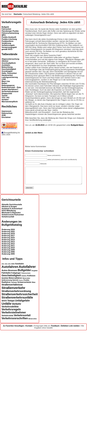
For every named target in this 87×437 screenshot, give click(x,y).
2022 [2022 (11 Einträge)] (6, 369)
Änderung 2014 (8, 345)
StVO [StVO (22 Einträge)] (4, 406)
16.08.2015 (16, 227)
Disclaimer (6, 117)
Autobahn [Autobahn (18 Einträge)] (19, 369)
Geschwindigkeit (9, 69)
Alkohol (5, 61)
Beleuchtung (7, 67)
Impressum (6, 111)
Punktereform (7, 41)
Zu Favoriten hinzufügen (13, 431)
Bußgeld (5, 27)
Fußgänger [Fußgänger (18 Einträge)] (16, 378)
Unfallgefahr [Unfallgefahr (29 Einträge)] (22, 406)
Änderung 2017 (8, 341)
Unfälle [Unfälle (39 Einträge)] (6, 409)
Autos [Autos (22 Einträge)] (5, 376)
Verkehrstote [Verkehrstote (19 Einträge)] (7, 421)
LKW (4, 79)
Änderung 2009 (8, 355)
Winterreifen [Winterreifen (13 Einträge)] (32, 424)
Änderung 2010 (8, 353)
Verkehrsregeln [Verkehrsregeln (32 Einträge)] (11, 414)
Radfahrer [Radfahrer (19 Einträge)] (6, 388)
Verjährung (6, 43)
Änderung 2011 (8, 351)
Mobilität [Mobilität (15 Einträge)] (5, 383)
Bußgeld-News (53, 227)
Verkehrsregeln (8, 45)
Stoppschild (7, 93)
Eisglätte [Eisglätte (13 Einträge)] (35, 376)
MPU (4, 35)
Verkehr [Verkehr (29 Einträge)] (16, 409)
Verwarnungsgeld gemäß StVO (9, 48)
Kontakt (28, 431)
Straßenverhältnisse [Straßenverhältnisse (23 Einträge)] (12, 390)
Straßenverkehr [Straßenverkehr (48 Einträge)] (13, 393)
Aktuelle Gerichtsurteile (12, 310)
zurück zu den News (10, 235)
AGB (4, 115)
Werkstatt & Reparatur (11, 318)
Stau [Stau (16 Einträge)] (33, 388)
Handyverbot (7, 75)
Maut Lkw (6, 81)
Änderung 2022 (8, 337)
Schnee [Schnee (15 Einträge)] (14, 388)
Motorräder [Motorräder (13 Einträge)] (26, 383)
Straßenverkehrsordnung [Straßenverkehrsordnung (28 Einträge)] (16, 396)
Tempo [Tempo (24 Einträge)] (11, 406)
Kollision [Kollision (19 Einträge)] (31, 381)
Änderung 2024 (8, 335)
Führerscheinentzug (10, 33)
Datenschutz (7, 113)
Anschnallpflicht (9, 63)
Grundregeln (7, 71)
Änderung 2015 (8, 343)
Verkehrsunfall (8, 322)
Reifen (4, 83)
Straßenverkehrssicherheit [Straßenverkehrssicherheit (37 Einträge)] (20, 399)
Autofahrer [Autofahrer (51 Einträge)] (27, 372)
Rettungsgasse (8, 85)
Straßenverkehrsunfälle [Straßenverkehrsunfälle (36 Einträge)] (17, 402)
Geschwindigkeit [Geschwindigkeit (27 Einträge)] (11, 381)
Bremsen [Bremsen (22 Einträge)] (12, 376)
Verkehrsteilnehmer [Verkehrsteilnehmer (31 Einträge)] (14, 417)
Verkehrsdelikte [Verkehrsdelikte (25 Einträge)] (10, 412)
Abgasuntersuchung (10, 59)
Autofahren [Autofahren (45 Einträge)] (10, 372)
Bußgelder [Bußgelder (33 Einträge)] (24, 375)
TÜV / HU (5, 98)
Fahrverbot (6, 29)
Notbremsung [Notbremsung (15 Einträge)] (7, 385)
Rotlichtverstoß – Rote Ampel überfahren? (11, 88)
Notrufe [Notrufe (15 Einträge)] (15, 385)
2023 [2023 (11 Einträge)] (9, 369)
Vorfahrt (5, 100)
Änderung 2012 (8, 349)
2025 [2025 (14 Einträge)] (13, 369)
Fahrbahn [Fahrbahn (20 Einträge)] (6, 378)
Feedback (55, 431)
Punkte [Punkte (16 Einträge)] (26, 385)
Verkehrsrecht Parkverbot (13, 320)
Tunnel (4, 95)
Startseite (18, 14)
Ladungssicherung (10, 77)
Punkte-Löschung (9, 39)
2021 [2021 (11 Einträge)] (3, 369)
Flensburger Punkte (10, 31)
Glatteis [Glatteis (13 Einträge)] (24, 381)
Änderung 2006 (8, 357)
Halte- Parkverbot (9, 73)
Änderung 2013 (8, 347)
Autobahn (6, 65)
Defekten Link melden (70, 431)
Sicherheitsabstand (10, 91)
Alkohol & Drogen (9, 312)
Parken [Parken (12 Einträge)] (21, 385)
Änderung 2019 (8, 339)
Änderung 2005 (8, 359)
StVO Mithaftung (9, 316)
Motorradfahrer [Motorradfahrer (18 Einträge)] (15, 383)
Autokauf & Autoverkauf (12, 314)
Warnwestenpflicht (10, 102)
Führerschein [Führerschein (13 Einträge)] (25, 378)
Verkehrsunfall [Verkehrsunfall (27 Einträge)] (22, 420)
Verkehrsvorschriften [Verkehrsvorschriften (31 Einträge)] (15, 423)
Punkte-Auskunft (9, 37)
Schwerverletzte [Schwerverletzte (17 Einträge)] (24, 388)
